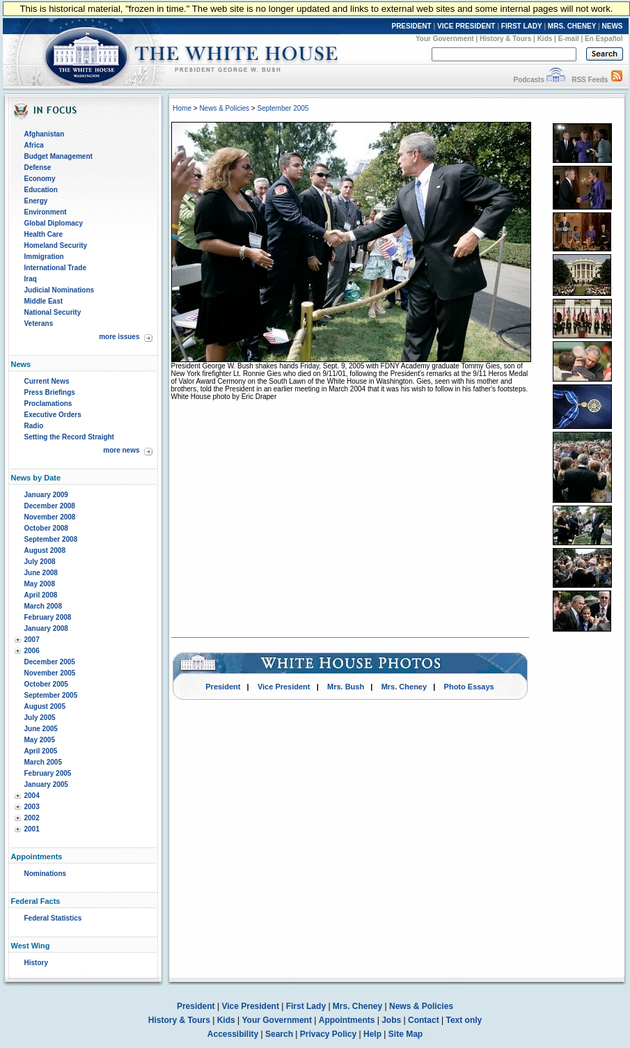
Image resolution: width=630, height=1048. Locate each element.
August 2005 (44, 706)
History (36, 963)
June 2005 (41, 729)
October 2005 (46, 684)
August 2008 (44, 550)
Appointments (347, 1020)
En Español (603, 38)
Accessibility (232, 1034)
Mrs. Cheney (404, 686)
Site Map (405, 1034)
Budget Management (58, 156)
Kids (545, 38)
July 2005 (40, 717)
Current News (47, 381)
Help (372, 1034)
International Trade (55, 268)
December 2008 (49, 506)
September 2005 (51, 695)
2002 (32, 818)
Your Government (445, 38)
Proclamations (48, 403)
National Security (52, 312)
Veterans (39, 323)
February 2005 (48, 773)
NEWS (612, 26)
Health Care (43, 234)
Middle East (43, 301)
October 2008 (46, 528)
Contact (423, 1020)
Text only (464, 1020)
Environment (45, 212)
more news (121, 450)
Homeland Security (56, 245)
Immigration (44, 256)
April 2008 (41, 595)
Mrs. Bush (345, 686)
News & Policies (224, 108)
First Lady (306, 1006)
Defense (38, 167)
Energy (36, 201)
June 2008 (41, 573)
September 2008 (51, 539)
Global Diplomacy (53, 223)
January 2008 (46, 628)
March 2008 (43, 606)
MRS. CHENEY (572, 26)
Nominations (45, 873)
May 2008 (39, 584)
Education (41, 190)
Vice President (284, 686)
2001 (32, 829)
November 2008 (50, 517)
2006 (32, 651)
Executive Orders (52, 415)
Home (182, 108)
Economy (40, 178)
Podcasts (528, 80)
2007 (32, 639)
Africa (34, 145)
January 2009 (46, 495)
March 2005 (43, 762)
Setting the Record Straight (69, 437)
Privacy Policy (328, 1034)
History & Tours (505, 38)
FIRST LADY (521, 26)
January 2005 (46, 784)
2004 (32, 795)
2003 (32, 807)
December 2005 (49, 662)
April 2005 (41, 751)
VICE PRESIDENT (466, 26)
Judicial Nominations (59, 290)
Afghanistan (44, 134)
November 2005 (50, 673)
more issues (119, 337)
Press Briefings (49, 392)
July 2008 (40, 561)
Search (279, 1034)
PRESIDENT (411, 26)
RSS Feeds (590, 80)
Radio (34, 426)
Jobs (391, 1020)
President (222, 686)
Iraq (30, 279)
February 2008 (48, 617)
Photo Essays (469, 686)
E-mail (568, 38)
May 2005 (39, 740)
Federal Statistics (53, 918)
